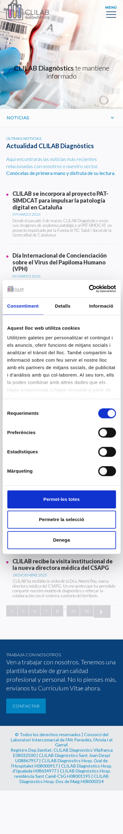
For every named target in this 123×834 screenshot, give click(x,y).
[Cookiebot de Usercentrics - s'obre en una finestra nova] (88, 289)
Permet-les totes (61, 499)
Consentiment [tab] (23, 306)
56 (86, 610)
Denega (61, 540)
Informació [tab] (101, 306)
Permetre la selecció (61, 519)
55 (73, 610)
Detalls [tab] (62, 306)
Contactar (26, 705)
